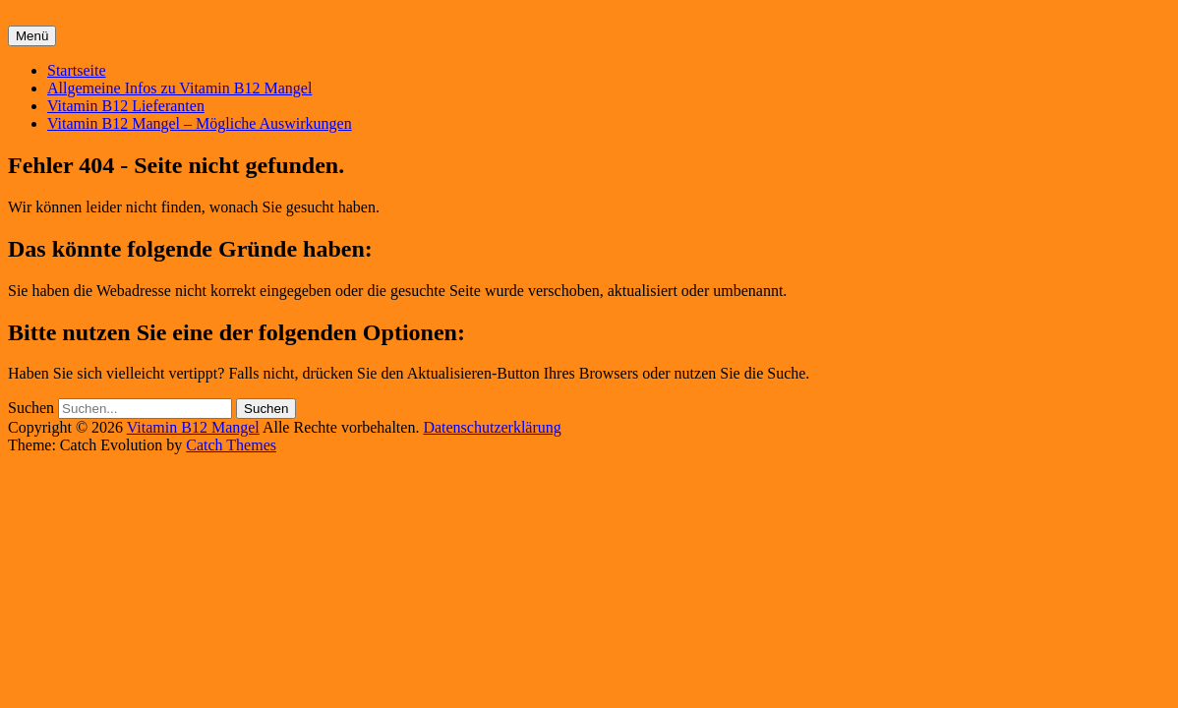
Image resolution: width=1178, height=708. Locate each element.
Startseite (76, 70)
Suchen (31, 407)
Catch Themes (231, 445)
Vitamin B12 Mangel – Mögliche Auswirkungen (199, 123)
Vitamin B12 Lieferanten (126, 105)
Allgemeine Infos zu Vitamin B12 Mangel (179, 88)
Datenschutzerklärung (491, 427)
